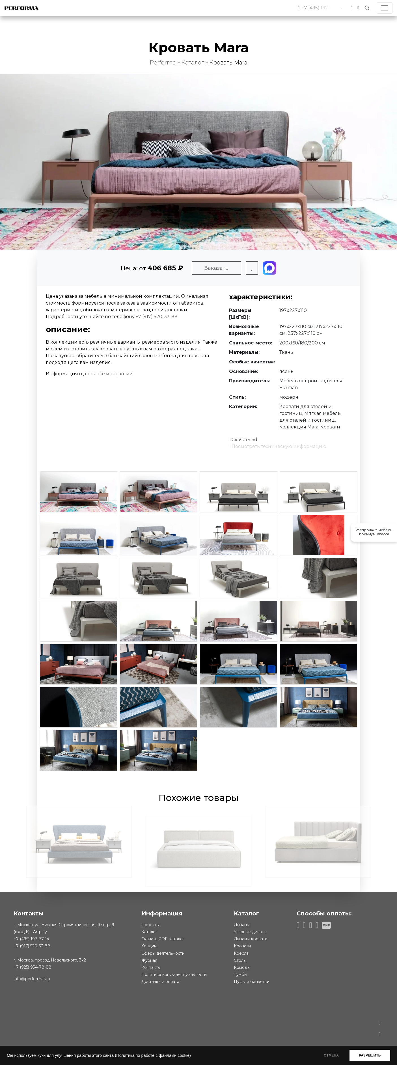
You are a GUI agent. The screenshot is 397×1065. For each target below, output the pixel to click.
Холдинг (149, 945)
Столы (240, 960)
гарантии (122, 373)
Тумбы (240, 974)
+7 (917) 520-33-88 (157, 316)
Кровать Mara (228, 62)
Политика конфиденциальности (174, 974)
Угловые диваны (250, 931)
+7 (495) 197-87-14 (31, 938)
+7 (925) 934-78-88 (32, 967)
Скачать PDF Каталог (162, 938)
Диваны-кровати (250, 938)
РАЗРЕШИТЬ (369, 1055)
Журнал (149, 960)
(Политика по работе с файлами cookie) (153, 1055)
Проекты (150, 924)
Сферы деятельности (163, 953)
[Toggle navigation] (384, 8)
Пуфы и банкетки (251, 981)
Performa (163, 62)
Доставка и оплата (160, 981)
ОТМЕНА (330, 1055)
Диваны (242, 924)
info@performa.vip (32, 978)
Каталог (192, 62)
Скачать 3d (243, 439)
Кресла (241, 953)
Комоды (242, 967)
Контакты (151, 967)
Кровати (242, 945)
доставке (94, 373)
